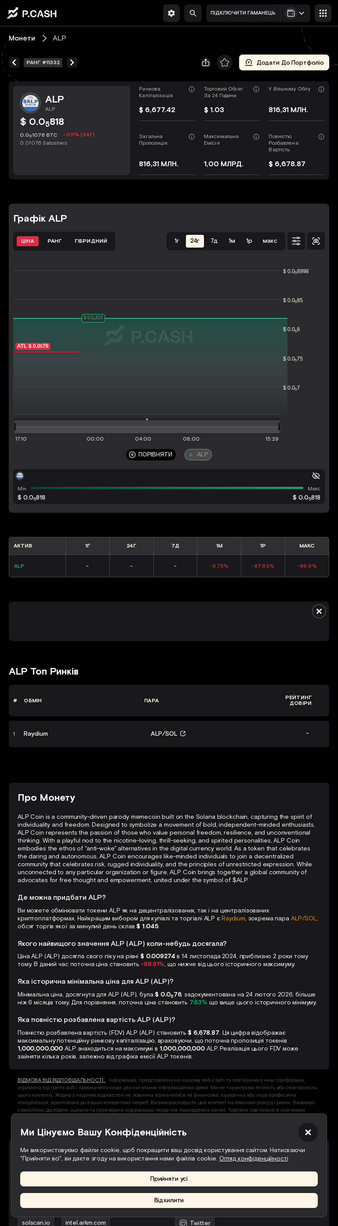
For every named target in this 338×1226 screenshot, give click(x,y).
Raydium (233, 918)
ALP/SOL (304, 918)
